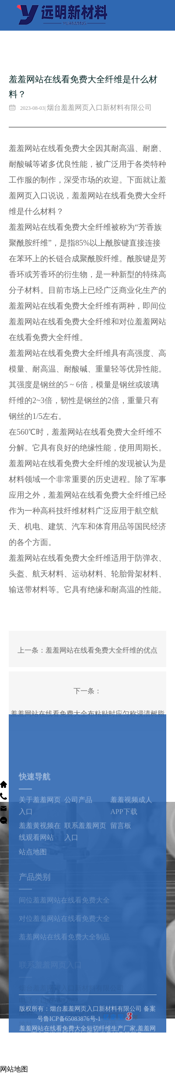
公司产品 (78, 822)
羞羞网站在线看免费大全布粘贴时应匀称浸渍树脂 (87, 713)
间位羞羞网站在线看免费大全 (64, 914)
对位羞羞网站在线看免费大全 (64, 933)
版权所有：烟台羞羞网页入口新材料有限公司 (81, 1021)
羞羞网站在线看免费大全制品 (64, 951)
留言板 (120, 848)
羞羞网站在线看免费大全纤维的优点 (102, 650)
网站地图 (14, 1069)
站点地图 (33, 874)
